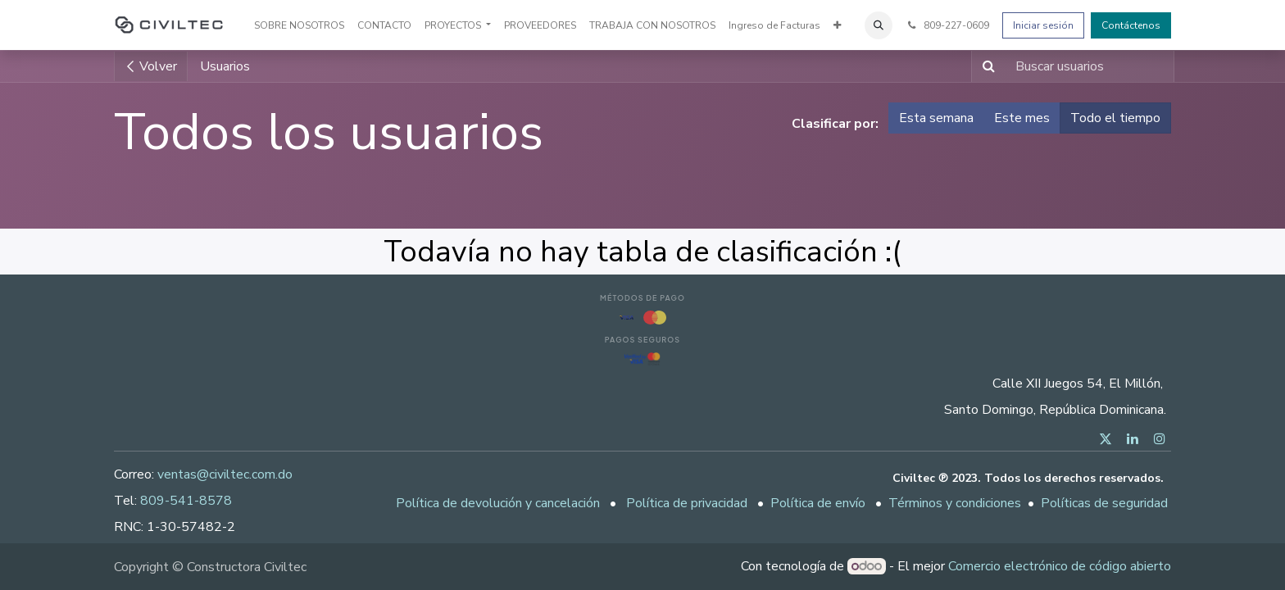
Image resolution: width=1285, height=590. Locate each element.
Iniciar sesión (1043, 25)
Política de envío (817, 503)
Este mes (1022, 118)
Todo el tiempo (1115, 118)
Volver (151, 66)
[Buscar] (985, 66)
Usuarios (225, 66)
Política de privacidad (686, 503)
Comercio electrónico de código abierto (1059, 566)
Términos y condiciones (954, 503)
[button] (878, 25)
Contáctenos (1130, 25)
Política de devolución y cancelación (498, 503)
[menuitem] (299, 25)
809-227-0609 (947, 25)
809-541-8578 (186, 501)
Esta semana (936, 118)
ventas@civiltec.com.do (225, 474)
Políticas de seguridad (1104, 503)
